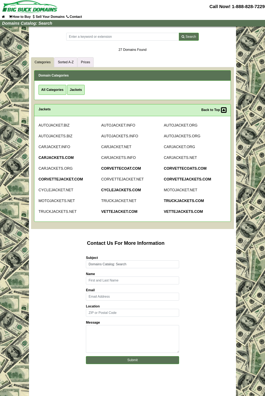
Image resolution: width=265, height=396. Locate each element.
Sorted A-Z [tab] (65, 62)
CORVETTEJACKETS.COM (187, 179)
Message (93, 322)
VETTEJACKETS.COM (183, 212)
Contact (73, 16)
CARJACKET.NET (116, 147)
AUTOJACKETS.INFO (119, 136)
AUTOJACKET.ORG (181, 125)
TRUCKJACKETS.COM (184, 201)
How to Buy (19, 16)
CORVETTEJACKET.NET (122, 179)
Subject (92, 258)
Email (90, 290)
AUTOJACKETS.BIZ (55, 136)
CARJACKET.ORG (179, 147)
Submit (132, 360)
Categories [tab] (43, 62)
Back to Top (213, 110)
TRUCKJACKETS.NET (58, 212)
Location (93, 306)
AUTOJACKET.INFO (118, 125)
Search (189, 36)
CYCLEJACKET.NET (56, 190)
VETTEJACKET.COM (119, 212)
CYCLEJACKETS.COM (121, 190)
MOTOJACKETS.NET (57, 201)
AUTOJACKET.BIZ (54, 125)
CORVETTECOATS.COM (185, 168)
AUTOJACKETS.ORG (182, 136)
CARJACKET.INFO (54, 147)
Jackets (76, 89)
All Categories (52, 89)
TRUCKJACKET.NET (118, 201)
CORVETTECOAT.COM (121, 168)
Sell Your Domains (48, 16)
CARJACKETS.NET (180, 158)
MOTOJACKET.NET (180, 190)
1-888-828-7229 (248, 6)
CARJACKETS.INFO (118, 158)
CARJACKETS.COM (56, 158)
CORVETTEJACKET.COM (61, 179)
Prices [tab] (85, 62)
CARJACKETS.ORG (56, 168)
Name (90, 274)
